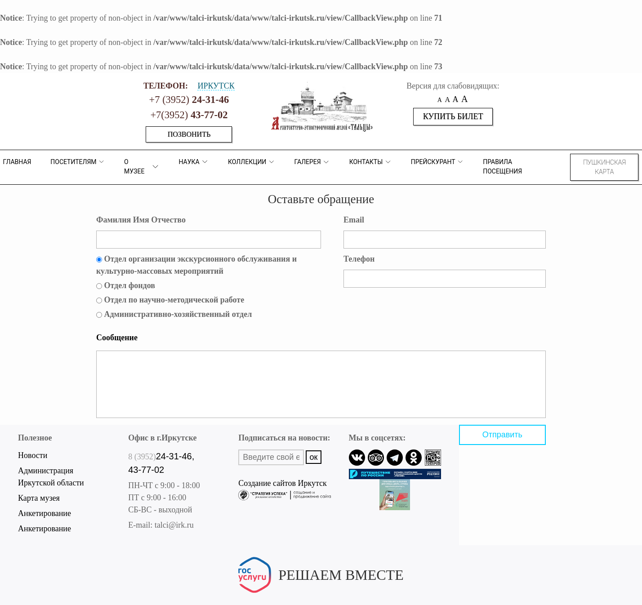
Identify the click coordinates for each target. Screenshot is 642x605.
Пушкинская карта (604, 167)
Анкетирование (44, 513)
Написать (321, 589)
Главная (17, 161)
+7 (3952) (189, 99)
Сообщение (117, 337)
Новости (32, 455)
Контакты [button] (370, 162)
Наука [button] (193, 161)
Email (353, 219)
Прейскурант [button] (437, 161)
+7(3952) (188, 114)
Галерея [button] (312, 162)
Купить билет (453, 116)
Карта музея (39, 498)
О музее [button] (142, 166)
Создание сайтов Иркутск (284, 484)
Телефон (358, 258)
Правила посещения (502, 166)
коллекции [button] (251, 161)
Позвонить (189, 134)
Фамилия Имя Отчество (141, 219)
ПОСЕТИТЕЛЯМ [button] (77, 161)
